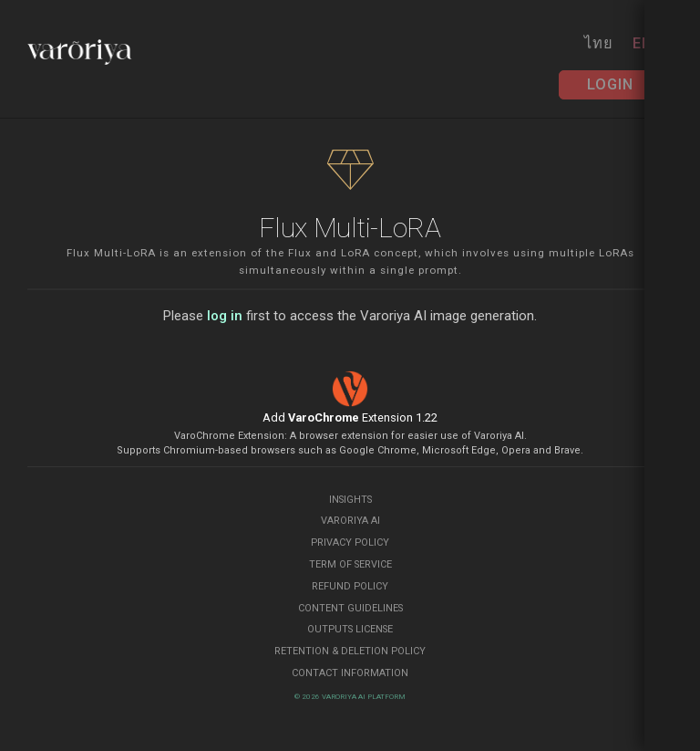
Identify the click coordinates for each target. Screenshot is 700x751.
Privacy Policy (350, 542)
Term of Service (350, 564)
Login (610, 84)
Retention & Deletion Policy (350, 651)
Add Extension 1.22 (350, 417)
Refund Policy (350, 586)
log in (224, 316)
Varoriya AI (350, 521)
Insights (350, 500)
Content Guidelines (350, 608)
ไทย (598, 43)
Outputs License (350, 629)
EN (643, 43)
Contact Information (350, 673)
